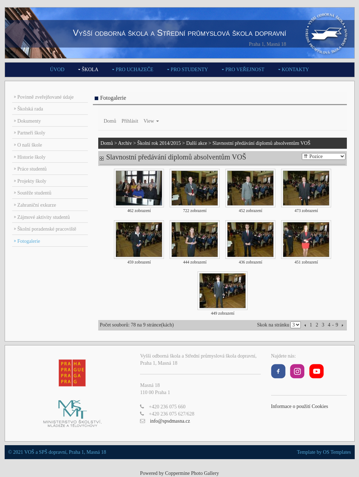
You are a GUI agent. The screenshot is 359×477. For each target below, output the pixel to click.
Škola (90, 69)
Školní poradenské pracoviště (47, 229)
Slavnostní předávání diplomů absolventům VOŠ (261, 143)
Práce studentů (32, 169)
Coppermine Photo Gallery (192, 473)
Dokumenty (29, 121)
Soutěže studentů (34, 193)
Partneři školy (31, 133)
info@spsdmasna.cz (170, 421)
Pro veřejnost (244, 69)
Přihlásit (129, 121)
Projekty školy (32, 181)
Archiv (125, 143)
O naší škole (30, 145)
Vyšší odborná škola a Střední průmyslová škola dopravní (179, 33)
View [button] (151, 121)
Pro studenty (189, 69)
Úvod (57, 69)
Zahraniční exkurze (37, 205)
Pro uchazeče (134, 69)
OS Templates (337, 452)
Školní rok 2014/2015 (159, 143)
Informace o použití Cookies (299, 406)
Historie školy (32, 157)
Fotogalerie (29, 241)
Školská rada (30, 109)
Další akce (196, 143)
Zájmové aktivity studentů (44, 217)
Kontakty (295, 69)
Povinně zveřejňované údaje (46, 97)
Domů (110, 121)
